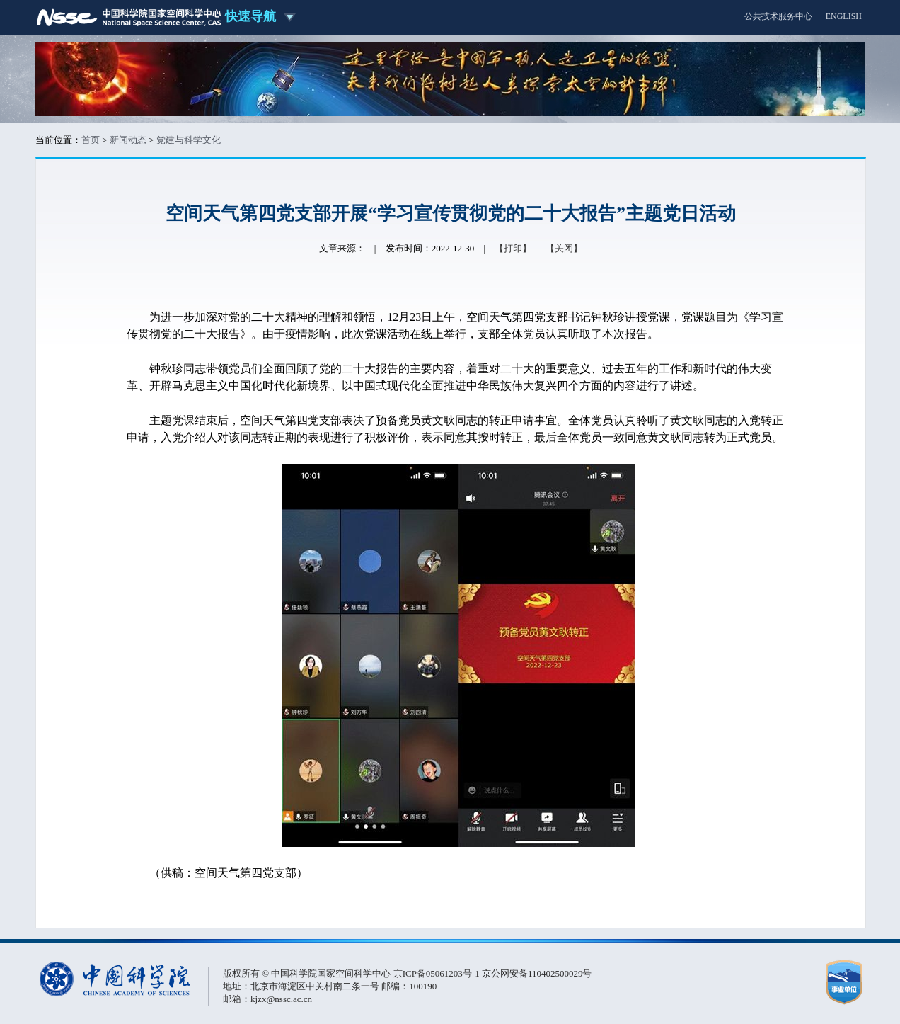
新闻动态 (128, 140)
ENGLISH (844, 16)
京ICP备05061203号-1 (437, 973)
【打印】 (513, 248)
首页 (90, 140)
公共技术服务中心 (778, 16)
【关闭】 (564, 248)
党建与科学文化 (188, 140)
